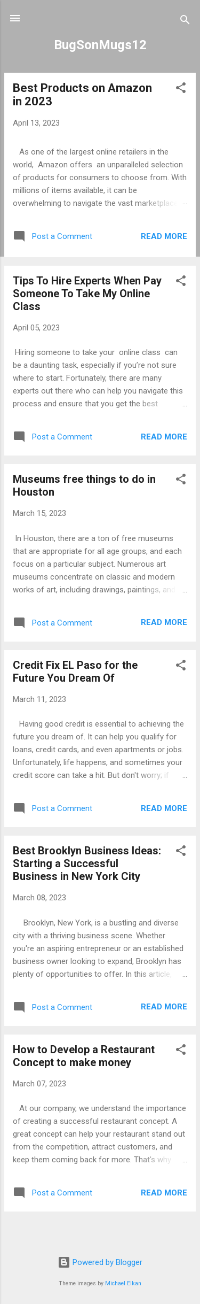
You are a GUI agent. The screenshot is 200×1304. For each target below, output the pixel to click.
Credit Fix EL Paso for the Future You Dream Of (75, 671)
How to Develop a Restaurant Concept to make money (84, 1056)
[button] (180, 89)
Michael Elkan (123, 1283)
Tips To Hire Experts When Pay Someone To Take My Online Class (87, 293)
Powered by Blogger (100, 1262)
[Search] (185, 21)
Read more (164, 236)
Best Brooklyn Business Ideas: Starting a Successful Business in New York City (87, 863)
